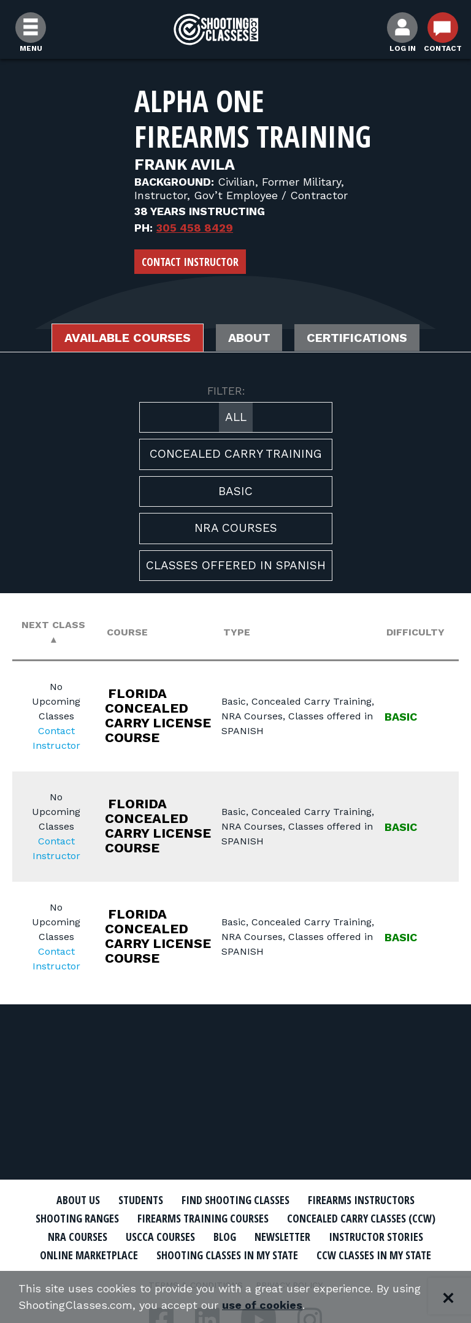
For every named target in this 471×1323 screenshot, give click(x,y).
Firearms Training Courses (203, 1218)
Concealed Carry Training (236, 454)
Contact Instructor (190, 261)
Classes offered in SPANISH (236, 565)
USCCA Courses (160, 1236)
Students (140, 1199)
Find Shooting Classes (235, 1199)
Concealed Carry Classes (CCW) (362, 1218)
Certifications (358, 338)
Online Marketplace (89, 1255)
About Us (77, 1199)
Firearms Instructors (361, 1199)
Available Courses (127, 338)
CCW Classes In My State (373, 1255)
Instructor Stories (376, 1236)
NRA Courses (235, 528)
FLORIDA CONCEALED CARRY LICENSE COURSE (158, 715)
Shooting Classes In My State (227, 1255)
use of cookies (262, 1305)
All (236, 417)
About (249, 338)
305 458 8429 (194, 227)
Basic (235, 491)
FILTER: (226, 391)
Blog (224, 1236)
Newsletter (282, 1236)
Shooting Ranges (77, 1218)
